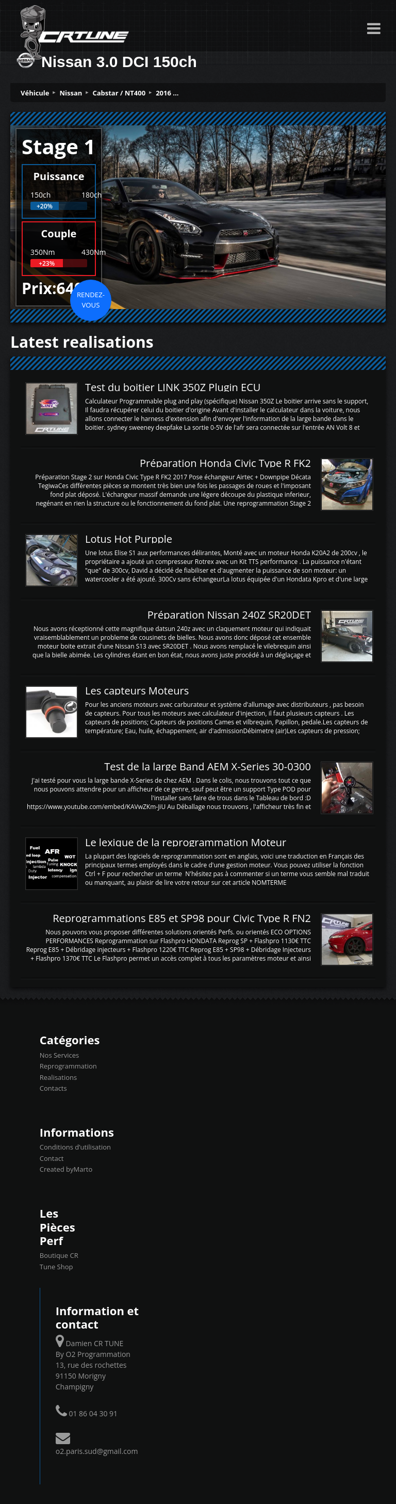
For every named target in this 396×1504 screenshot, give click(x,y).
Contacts (53, 1088)
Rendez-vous (91, 300)
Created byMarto (66, 1169)
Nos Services (59, 1055)
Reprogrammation (68, 1066)
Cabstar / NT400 (118, 93)
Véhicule (35, 93)
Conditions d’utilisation (75, 1147)
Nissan (71, 93)
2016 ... (167, 93)
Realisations (58, 1077)
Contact (52, 1158)
